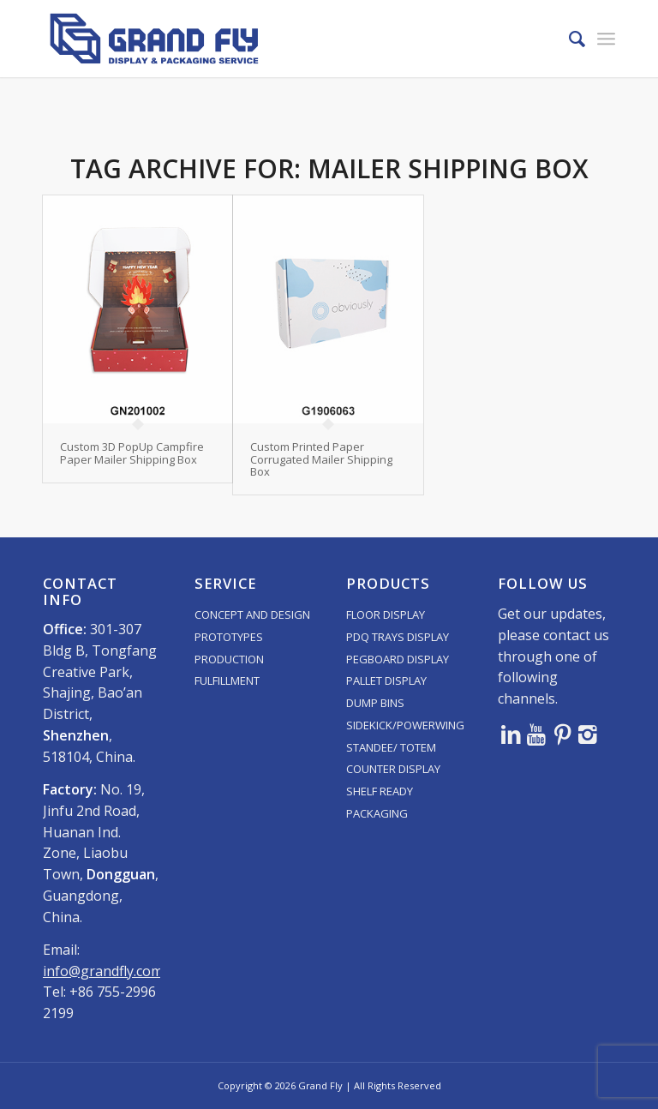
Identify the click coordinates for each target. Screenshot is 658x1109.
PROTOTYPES (228, 636)
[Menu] (606, 38)
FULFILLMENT (227, 680)
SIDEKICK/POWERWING (405, 725)
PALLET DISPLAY (386, 680)
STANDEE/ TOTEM (391, 747)
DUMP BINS (375, 702)
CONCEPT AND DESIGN (252, 614)
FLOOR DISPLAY (385, 614)
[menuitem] (568, 38)
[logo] (154, 38)
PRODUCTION (229, 659)
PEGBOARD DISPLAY (397, 659)
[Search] (568, 38)
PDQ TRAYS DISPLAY (397, 636)
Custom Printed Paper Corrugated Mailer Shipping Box (321, 459)
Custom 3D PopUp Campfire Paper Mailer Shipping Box (132, 452)
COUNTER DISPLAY (393, 768)
